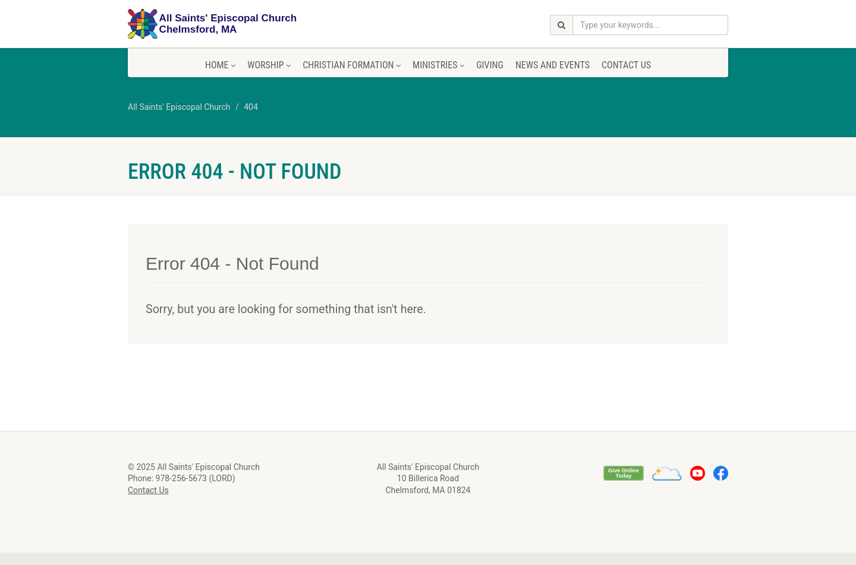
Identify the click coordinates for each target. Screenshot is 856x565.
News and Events (552, 65)
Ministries (438, 65)
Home (220, 65)
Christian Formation (352, 65)
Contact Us (626, 65)
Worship (269, 65)
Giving (489, 65)
